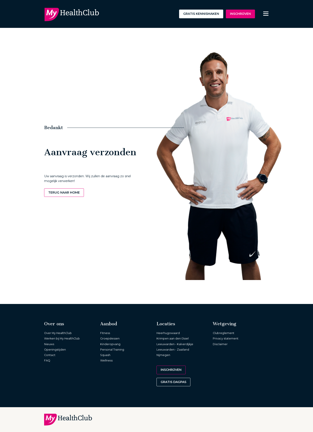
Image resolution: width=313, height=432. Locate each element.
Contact (49, 355)
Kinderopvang (110, 344)
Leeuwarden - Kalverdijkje (174, 344)
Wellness (106, 360)
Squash (105, 355)
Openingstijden (55, 349)
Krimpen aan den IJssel (172, 338)
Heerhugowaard (168, 333)
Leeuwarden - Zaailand (172, 349)
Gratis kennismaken (201, 14)
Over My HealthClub (58, 333)
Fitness (105, 333)
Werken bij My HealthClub (62, 338)
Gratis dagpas (173, 382)
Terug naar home (64, 192)
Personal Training (112, 349)
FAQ (47, 360)
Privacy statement (225, 338)
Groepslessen (110, 338)
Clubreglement (223, 333)
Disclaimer (220, 344)
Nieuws (49, 344)
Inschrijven (240, 14)
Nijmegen (163, 355)
